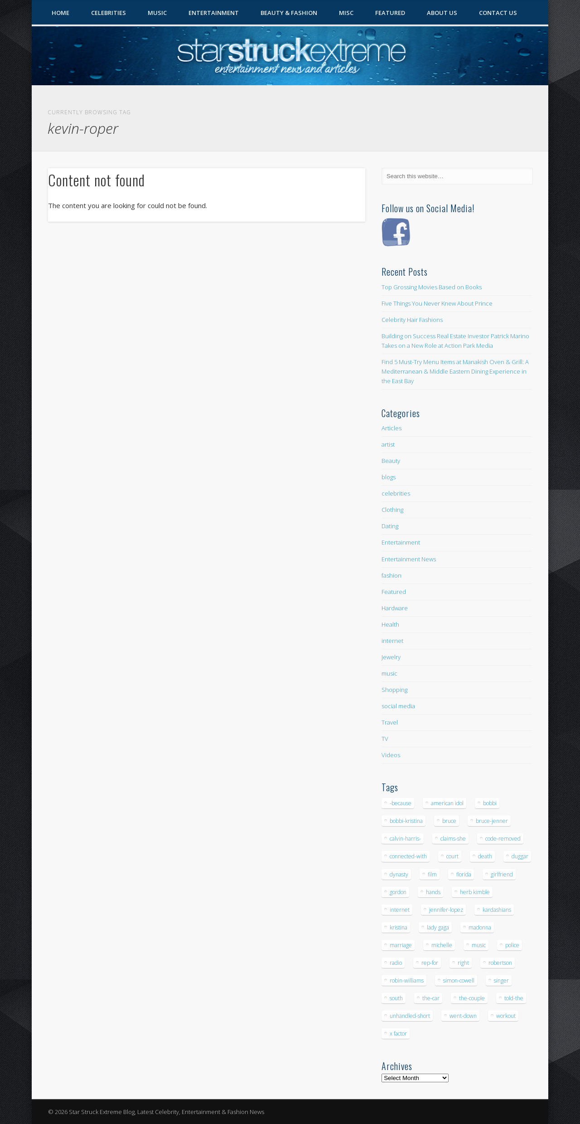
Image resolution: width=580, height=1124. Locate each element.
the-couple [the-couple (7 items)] (472, 998)
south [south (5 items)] (396, 998)
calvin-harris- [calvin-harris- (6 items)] (405, 838)
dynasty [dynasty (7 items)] (399, 874)
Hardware (395, 608)
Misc (346, 13)
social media (398, 706)
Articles (391, 428)
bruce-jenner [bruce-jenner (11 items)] (492, 821)
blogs (389, 477)
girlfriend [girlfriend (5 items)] (502, 874)
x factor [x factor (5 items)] (398, 1033)
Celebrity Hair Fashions (412, 320)
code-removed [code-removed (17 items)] (503, 838)
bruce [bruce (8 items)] (449, 821)
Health (390, 624)
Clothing (392, 510)
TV (385, 739)
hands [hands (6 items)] (433, 892)
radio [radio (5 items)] (396, 963)
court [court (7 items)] (452, 856)
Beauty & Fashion (289, 13)
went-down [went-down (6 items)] (463, 1016)
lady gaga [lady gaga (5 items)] (438, 927)
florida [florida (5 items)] (463, 874)
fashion (391, 575)
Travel (390, 722)
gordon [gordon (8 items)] (398, 892)
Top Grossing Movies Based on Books (432, 287)
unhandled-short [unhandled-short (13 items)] (410, 1016)
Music (157, 13)
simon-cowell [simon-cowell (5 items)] (458, 980)
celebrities (396, 493)
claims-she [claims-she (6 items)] (453, 838)
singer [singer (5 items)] (501, 980)
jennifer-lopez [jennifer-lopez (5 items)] (446, 910)
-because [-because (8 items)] (400, 803)
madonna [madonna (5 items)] (480, 927)
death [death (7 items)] (485, 856)
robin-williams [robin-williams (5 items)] (407, 980)
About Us (442, 13)
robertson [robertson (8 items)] (500, 963)
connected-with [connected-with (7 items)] (408, 856)
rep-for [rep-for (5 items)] (429, 963)
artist (388, 444)
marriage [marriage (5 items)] (401, 945)
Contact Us (498, 13)
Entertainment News (409, 559)
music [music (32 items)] (479, 945)
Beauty (391, 461)
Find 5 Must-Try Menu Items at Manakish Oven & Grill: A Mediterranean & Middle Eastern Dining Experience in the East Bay (455, 371)
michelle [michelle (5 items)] (441, 945)
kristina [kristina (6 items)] (398, 927)
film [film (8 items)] (432, 874)
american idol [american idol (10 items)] (447, 803)
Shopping (394, 690)
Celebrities (108, 13)
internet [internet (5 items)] (400, 910)
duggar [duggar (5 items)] (520, 856)
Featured (390, 13)
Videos (391, 755)
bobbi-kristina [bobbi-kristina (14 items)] (406, 821)
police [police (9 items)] (512, 945)
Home (60, 13)
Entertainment (213, 13)
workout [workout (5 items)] (506, 1016)
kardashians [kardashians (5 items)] (497, 910)
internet (392, 641)
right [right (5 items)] (463, 963)
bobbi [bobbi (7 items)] (490, 803)
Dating (390, 526)
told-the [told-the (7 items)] (513, 998)
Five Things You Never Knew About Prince (437, 303)
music (389, 673)
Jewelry (391, 657)
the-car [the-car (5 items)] (431, 998)
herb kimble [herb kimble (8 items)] (475, 892)
